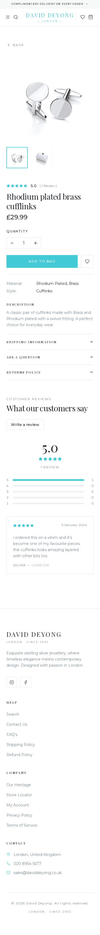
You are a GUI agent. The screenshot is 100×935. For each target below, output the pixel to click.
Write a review (25, 424)
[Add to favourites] (88, 261)
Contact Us (16, 724)
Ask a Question (51, 357)
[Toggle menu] (8, 17)
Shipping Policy (20, 744)
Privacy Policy (19, 815)
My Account (17, 805)
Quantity (18, 231)
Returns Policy (51, 372)
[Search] (16, 17)
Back (15, 45)
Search (12, 714)
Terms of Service (21, 825)
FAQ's (11, 734)
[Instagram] (11, 682)
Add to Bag (43, 261)
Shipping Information (51, 342)
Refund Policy (19, 754)
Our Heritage (18, 784)
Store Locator (19, 795)
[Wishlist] (83, 17)
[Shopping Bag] (91, 17)
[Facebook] (25, 682)
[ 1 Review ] (49, 186)
